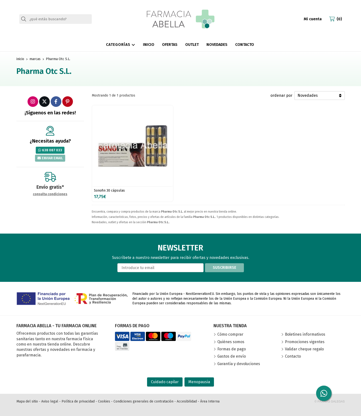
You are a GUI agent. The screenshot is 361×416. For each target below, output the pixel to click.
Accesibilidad (187, 401)
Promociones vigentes (305, 342)
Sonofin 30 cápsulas (109, 190)
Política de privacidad (78, 401)
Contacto (293, 356)
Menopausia (199, 382)
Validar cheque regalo (304, 349)
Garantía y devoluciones (238, 363)
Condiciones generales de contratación (143, 401)
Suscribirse (224, 267)
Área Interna (209, 401)
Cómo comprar (230, 334)
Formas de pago (231, 349)
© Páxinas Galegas (330, 401)
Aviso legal (49, 401)
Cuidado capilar (165, 382)
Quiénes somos (230, 342)
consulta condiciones (50, 194)
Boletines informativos (305, 334)
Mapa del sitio (27, 401)
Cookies (104, 401)
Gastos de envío (231, 356)
